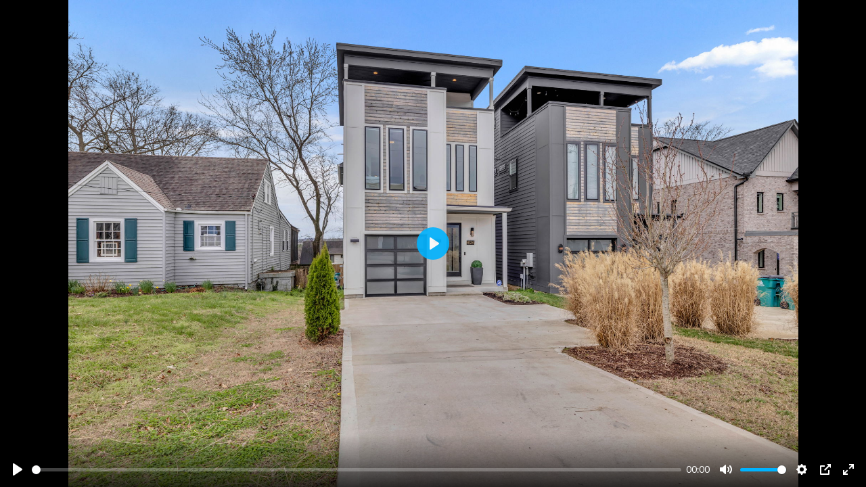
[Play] (17, 469)
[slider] (356, 469)
